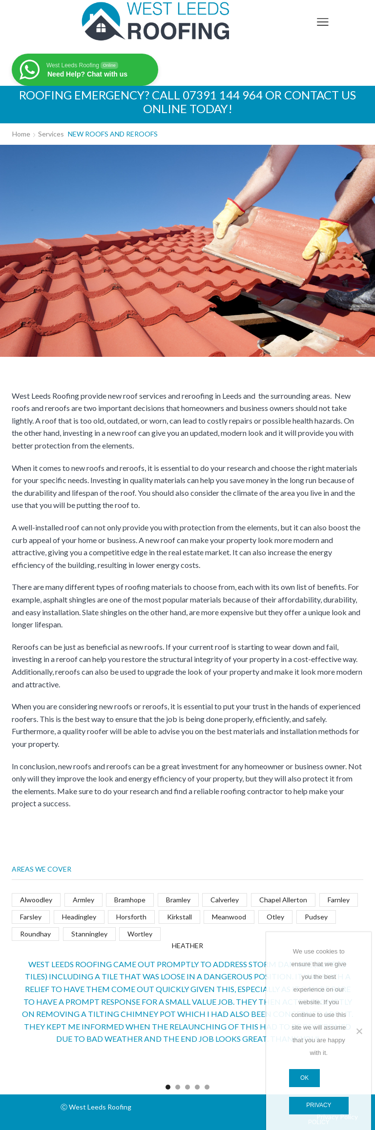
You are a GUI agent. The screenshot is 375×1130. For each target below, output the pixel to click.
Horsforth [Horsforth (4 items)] (131, 917)
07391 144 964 (223, 95)
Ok (304, 1077)
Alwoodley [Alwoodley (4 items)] (36, 900)
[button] (168, 1087)
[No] (359, 1031)
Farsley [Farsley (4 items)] (31, 917)
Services (51, 134)
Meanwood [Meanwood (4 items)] (229, 917)
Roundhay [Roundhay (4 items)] (35, 934)
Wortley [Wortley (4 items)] (139, 934)
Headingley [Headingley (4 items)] (79, 917)
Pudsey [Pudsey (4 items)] (316, 917)
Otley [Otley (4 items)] (275, 917)
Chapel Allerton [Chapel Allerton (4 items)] (283, 900)
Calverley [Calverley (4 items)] (224, 900)
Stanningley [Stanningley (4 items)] (89, 934)
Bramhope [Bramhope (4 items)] (130, 900)
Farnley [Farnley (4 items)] (339, 900)
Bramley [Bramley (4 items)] (178, 900)
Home (21, 134)
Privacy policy (318, 1108)
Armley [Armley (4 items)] (83, 900)
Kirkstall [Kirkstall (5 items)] (179, 917)
